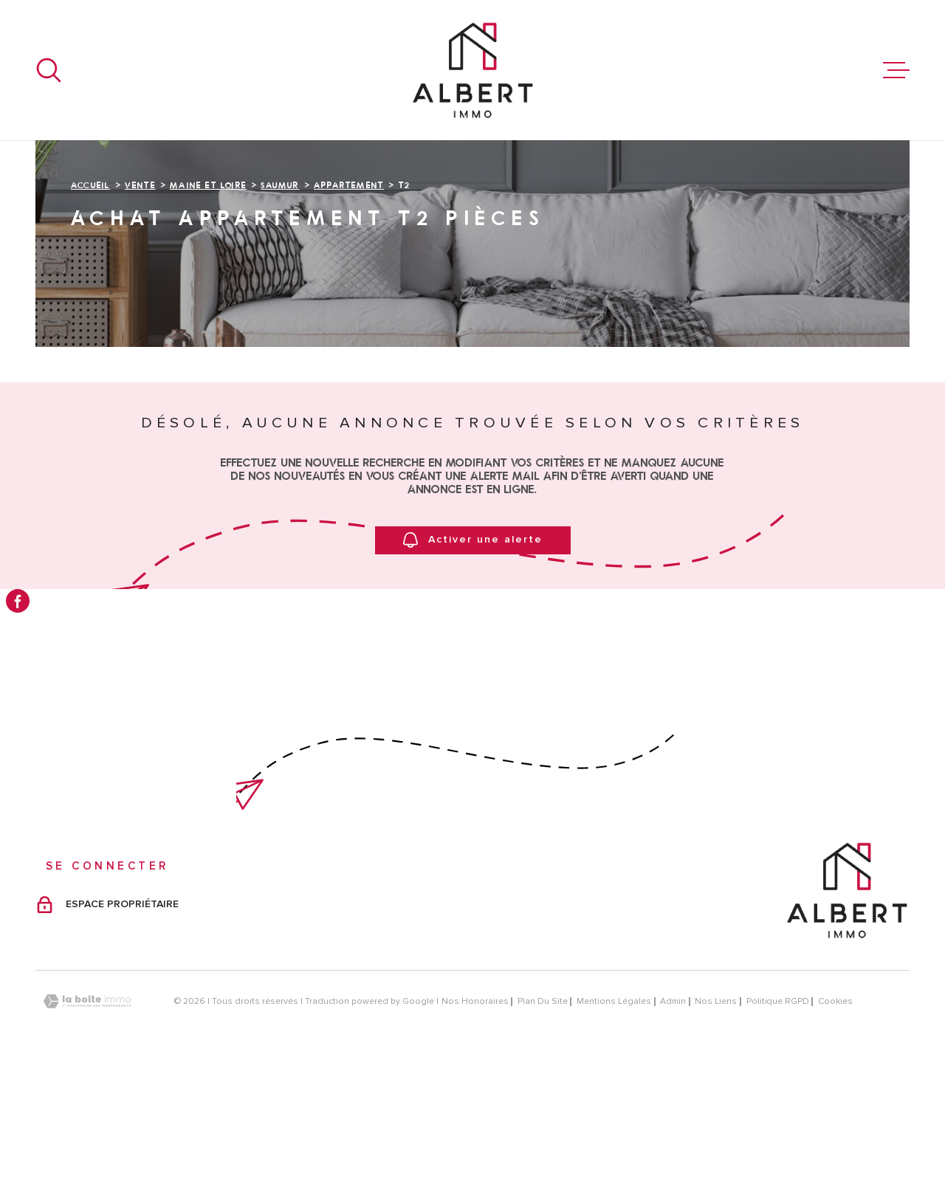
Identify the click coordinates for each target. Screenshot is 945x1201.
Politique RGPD (777, 1134)
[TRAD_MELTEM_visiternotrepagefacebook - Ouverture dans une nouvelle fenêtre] (18, 601)
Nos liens (716, 1134)
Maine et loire (208, 318)
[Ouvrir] (48, 70)
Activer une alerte (473, 673)
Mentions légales (614, 1134)
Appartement (349, 318)
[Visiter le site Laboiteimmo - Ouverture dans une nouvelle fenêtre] (87, 1135)
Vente (140, 318)
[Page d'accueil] (472, 70)
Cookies (835, 1135)
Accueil (90, 318)
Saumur (280, 318)
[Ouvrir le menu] (896, 70)
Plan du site (543, 1134)
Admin (673, 1134)
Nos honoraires (475, 1134)
